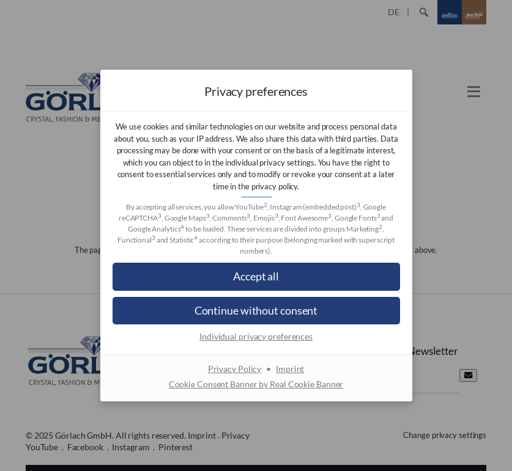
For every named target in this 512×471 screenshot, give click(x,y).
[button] (256, 276)
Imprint (290, 368)
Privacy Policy (235, 368)
